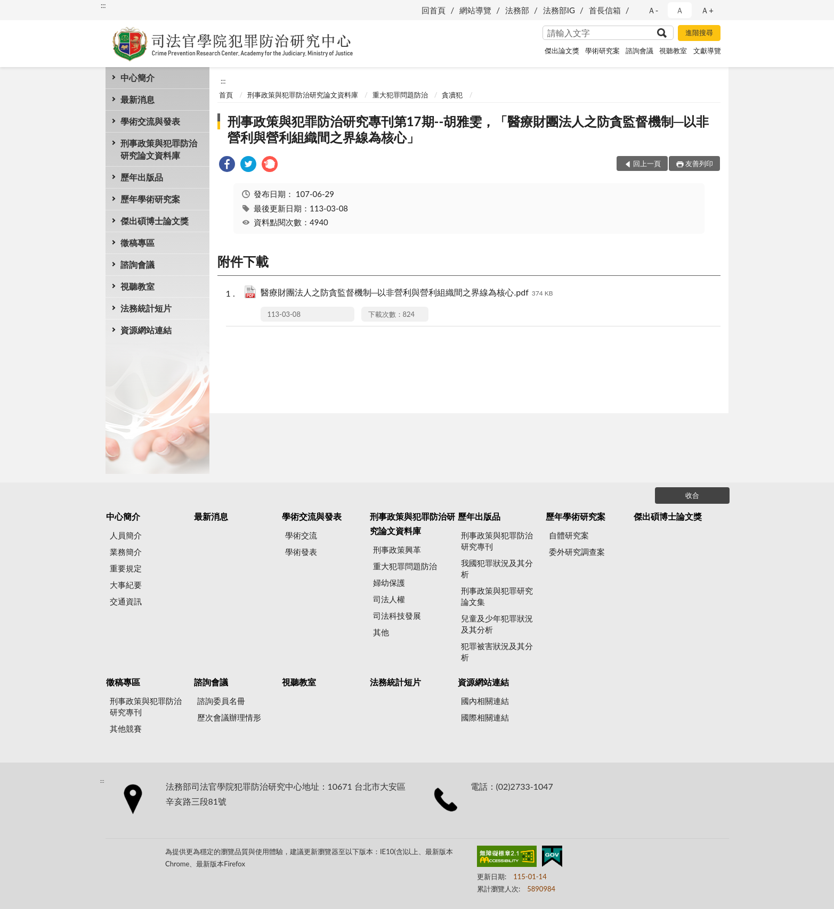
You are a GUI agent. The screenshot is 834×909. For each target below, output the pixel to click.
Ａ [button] (680, 10)
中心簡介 (137, 77)
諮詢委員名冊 (221, 701)
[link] (227, 165)
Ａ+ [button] (707, 10)
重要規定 (126, 568)
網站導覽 (475, 10)
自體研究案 (569, 535)
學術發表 (301, 551)
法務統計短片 (146, 308)
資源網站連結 (146, 330)
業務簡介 (126, 551)
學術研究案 (602, 50)
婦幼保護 (389, 582)
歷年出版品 (141, 177)
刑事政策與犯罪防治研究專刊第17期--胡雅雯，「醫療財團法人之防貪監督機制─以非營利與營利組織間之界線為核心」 (468, 129)
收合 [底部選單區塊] (692, 495)
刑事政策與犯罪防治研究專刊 (497, 540)
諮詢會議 (639, 50)
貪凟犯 (452, 95)
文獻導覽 (707, 50)
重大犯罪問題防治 (400, 95)
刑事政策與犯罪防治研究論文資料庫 (158, 149)
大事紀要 (126, 584)
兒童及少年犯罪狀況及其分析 (497, 623)
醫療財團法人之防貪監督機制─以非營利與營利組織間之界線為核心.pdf (407, 293)
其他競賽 (126, 728)
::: (103, 5)
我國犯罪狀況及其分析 (497, 568)
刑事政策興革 (397, 549)
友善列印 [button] (699, 163)
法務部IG (559, 10)
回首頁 (434, 10)
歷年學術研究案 (150, 199)
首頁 (226, 95)
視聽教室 (673, 50)
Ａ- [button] (653, 10)
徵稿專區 (137, 243)
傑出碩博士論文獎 (154, 221)
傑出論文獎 (562, 50)
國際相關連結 (485, 717)
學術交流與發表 (150, 121)
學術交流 (301, 535)
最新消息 (137, 99)
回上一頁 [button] (647, 163)
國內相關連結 (485, 701)
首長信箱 (605, 10)
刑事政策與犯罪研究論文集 (497, 596)
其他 (381, 632)
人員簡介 (126, 535)
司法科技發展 (397, 615)
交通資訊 (126, 601)
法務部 (517, 10)
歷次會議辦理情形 (229, 717)
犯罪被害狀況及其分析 (497, 651)
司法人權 (389, 599)
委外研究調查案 (577, 551)
